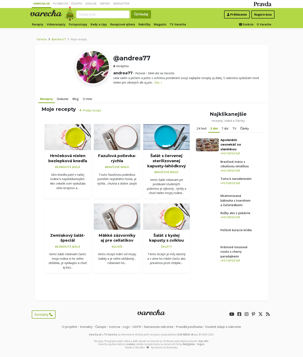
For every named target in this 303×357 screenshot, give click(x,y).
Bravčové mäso (117, 167)
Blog (75, 99)
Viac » (158, 82)
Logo (126, 327)
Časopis (76, 3)
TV (234, 128)
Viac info (203, 341)
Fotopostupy (78, 24)
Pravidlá (189, 327)
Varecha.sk (41, 3)
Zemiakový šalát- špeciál (67, 238)
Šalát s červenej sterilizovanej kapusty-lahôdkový (166, 160)
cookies (130, 344)
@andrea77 (59, 39)
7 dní (224, 128)
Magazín (160, 24)
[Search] (102, 14)
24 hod (201, 128)
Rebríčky (144, 24)
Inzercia (114, 327)
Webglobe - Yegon (193, 344)
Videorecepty (56, 24)
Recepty (37, 24)
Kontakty (44, 314)
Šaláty (166, 246)
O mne (87, 99)
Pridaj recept (90, 110)
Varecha (42, 39)
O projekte (69, 327)
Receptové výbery (122, 24)
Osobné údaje (223, 327)
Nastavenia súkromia (158, 327)
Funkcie (246, 24)
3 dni (214, 128)
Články (244, 128)
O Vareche (264, 24)
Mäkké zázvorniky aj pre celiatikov (117, 238)
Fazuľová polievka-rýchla (117, 158)
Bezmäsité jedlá (67, 167)
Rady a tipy (99, 24)
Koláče (117, 246)
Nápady (105, 3)
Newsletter (121, 3)
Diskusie (91, 3)
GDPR (137, 327)
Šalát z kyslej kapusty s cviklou (166, 238)
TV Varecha (60, 3)
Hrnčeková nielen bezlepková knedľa (67, 158)
